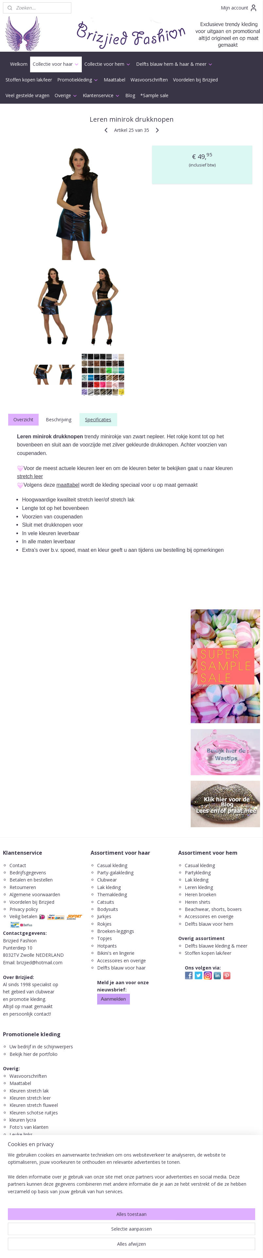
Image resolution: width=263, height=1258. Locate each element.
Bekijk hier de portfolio (33, 1054)
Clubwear (107, 880)
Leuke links (21, 1134)
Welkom (18, 64)
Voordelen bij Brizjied (195, 80)
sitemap (108, 1246)
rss (122, 1246)
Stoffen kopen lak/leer (29, 80)
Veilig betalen (23, 916)
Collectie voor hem (107, 64)
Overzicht (23, 419)
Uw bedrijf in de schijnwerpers (41, 1046)
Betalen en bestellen (31, 880)
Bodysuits (107, 909)
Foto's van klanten (28, 1127)
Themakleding (112, 894)
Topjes (104, 938)
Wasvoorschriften (149, 80)
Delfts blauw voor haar (121, 968)
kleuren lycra (22, 1120)
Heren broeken (200, 894)
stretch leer (30, 476)
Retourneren (22, 887)
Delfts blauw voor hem (209, 924)
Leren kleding (199, 887)
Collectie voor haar (56, 64)
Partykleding (198, 872)
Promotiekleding (77, 80)
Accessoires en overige (121, 960)
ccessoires (199, 916)
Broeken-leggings (115, 931)
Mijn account (239, 8)
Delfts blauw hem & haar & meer (174, 64)
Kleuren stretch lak (29, 1091)
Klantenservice (101, 95)
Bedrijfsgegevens (27, 872)
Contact (17, 865)
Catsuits (105, 902)
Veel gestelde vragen (27, 95)
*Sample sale (154, 95)
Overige (66, 95)
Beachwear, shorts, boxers (213, 909)
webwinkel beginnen (147, 1246)
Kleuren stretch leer (30, 1098)
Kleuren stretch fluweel (33, 1105)
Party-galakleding (115, 872)
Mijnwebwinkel (204, 1246)
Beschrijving (58, 419)
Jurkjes (104, 916)
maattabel (68, 484)
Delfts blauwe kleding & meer (216, 946)
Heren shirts (197, 902)
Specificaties (98, 419)
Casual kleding (113, 865)
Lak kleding (109, 887)
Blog (130, 95)
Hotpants (107, 946)
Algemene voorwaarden (34, 894)
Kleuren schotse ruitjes (33, 1112)
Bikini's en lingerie (115, 953)
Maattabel (114, 80)
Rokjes (104, 924)
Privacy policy (23, 909)
